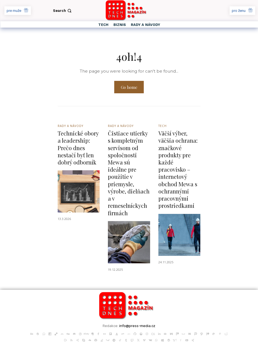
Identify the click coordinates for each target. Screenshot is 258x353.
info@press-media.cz (137, 314)
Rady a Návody (70, 126)
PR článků (67, 346)
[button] (63, 10)
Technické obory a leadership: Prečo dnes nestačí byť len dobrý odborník (78, 147)
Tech (162, 126)
